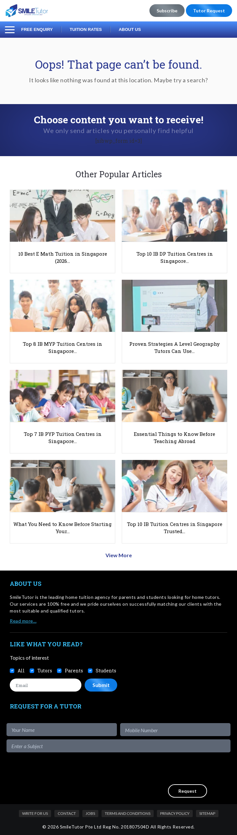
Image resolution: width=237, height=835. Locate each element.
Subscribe (167, 10)
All (21, 670)
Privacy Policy (174, 813)
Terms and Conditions (127, 813)
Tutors (44, 670)
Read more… (23, 621)
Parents (74, 670)
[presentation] (181, 768)
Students (106, 670)
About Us (130, 29)
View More (118, 555)
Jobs (90, 813)
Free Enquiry (37, 29)
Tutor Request (209, 10)
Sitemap (207, 813)
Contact (67, 813)
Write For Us (35, 813)
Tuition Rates (86, 29)
